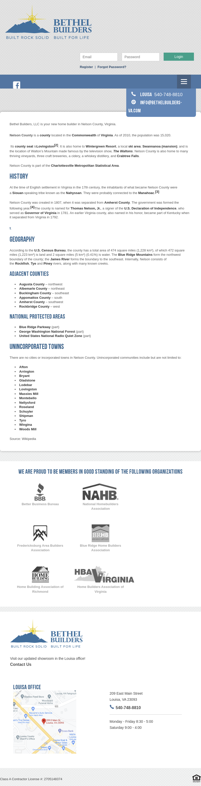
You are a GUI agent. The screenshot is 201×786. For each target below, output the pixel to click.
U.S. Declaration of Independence (150, 208)
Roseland (26, 407)
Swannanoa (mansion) (159, 146)
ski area (134, 146)
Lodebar (25, 385)
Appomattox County (35, 298)
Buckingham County (35, 293)
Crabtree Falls (128, 156)
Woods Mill (27, 429)
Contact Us (20, 664)
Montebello (28, 398)
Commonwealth (84, 135)
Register (86, 67)
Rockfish (22, 263)
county (45, 135)
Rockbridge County (34, 306)
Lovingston (45, 146)
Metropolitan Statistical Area (96, 165)
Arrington (26, 371)
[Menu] (184, 82)
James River (60, 259)
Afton (23, 367)
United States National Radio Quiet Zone (50, 336)
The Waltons (123, 151)
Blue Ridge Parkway (35, 327)
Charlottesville (62, 165)
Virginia (107, 135)
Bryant (24, 376)
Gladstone (27, 380)
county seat (24, 146)
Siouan (17, 193)
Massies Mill (28, 394)
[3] (157, 192)
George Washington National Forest (47, 331)
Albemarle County (33, 288)
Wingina (25, 425)
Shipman (26, 416)
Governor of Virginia (40, 213)
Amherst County (117, 202)
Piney (47, 263)
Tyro (22, 420)
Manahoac (146, 193)
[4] (32, 207)
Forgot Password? (111, 67)
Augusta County (31, 284)
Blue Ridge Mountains (135, 255)
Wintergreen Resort (101, 146)
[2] (56, 145)
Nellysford (27, 403)
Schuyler (26, 411)
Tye (33, 263)
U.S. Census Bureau (50, 250)
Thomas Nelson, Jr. (85, 208)
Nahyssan (73, 193)
